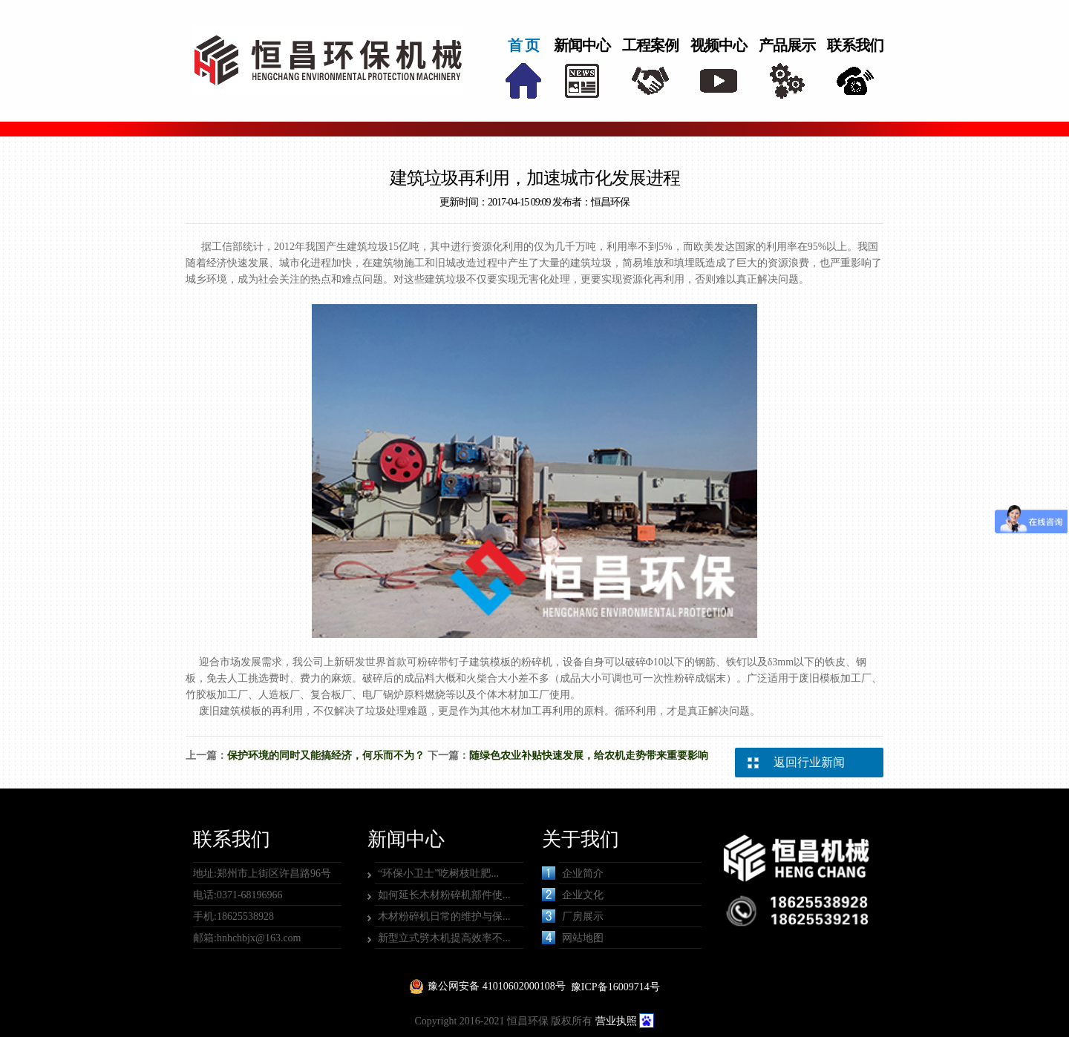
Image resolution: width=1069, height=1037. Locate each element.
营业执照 (616, 1021)
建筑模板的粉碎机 (510, 662)
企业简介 (573, 873)
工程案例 (650, 45)
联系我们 (855, 45)
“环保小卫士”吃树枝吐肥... (438, 873)
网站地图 (573, 937)
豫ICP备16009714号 (615, 986)
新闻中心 (582, 45)
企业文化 (573, 894)
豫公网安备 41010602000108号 (497, 986)
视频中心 (718, 45)
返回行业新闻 (809, 762)
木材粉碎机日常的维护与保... (444, 916)
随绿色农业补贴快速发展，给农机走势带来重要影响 (588, 755)
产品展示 (787, 45)
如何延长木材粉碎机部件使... (444, 895)
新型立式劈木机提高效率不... (444, 938)
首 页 (523, 45)
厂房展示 (573, 916)
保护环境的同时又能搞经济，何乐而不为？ (326, 755)
